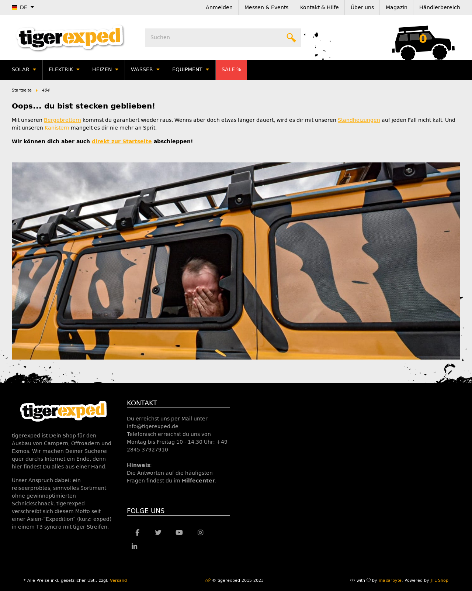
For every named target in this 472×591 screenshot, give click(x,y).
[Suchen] (223, 37)
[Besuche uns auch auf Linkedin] (134, 547)
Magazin (396, 7)
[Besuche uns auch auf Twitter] (158, 533)
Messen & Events (266, 7)
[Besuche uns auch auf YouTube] (179, 533)
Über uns (362, 7)
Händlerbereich (439, 7)
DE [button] (19, 7)
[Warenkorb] (423, 38)
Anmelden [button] (219, 7)
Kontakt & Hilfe (319, 7)
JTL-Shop (439, 580)
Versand (118, 580)
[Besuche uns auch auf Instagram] (200, 533)
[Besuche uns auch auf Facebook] (137, 533)
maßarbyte (390, 580)
